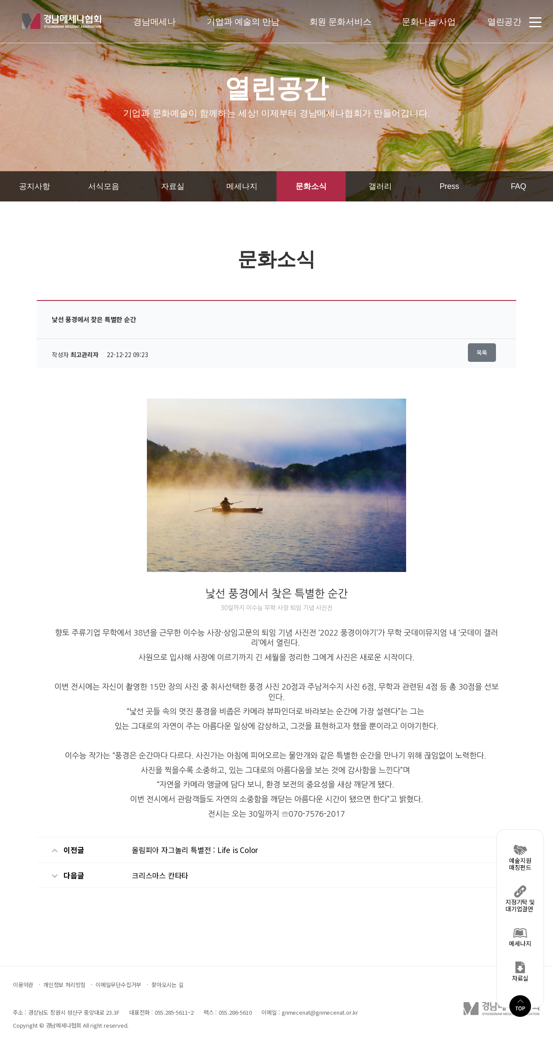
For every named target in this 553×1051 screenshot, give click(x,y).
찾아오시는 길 (167, 985)
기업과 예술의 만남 (243, 21)
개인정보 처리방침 (64, 985)
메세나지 (241, 186)
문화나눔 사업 (428, 21)
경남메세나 (154, 21)
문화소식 (311, 186)
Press (449, 186)
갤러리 (380, 186)
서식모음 (103, 186)
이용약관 (23, 985)
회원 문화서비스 (340, 21)
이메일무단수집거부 (118, 985)
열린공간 (504, 21)
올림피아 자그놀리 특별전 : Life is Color (195, 849)
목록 (482, 352)
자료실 (172, 186)
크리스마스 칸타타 (160, 875)
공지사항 (34, 186)
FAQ (518, 186)
